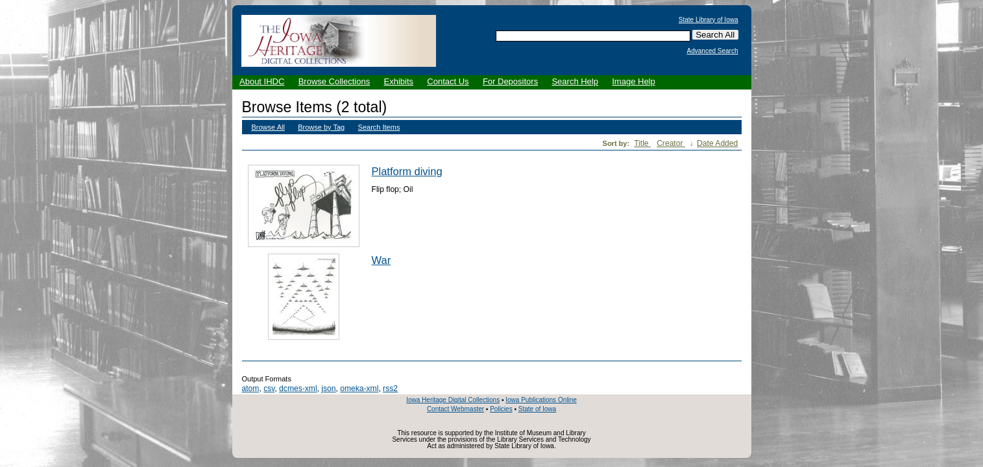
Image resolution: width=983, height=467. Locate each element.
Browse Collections (334, 81)
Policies (501, 409)
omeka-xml (359, 388)
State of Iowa (537, 409)
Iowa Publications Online (541, 399)
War (381, 260)
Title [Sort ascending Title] (642, 143)
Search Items (379, 127)
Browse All (268, 127)
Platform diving (407, 171)
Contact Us (447, 81)
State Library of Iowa (708, 20)
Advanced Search (712, 51)
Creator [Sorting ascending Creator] (671, 143)
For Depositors (510, 81)
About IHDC (261, 81)
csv (268, 388)
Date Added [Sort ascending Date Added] (717, 143)
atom (251, 388)
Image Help (633, 81)
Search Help (575, 81)
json (328, 388)
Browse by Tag (321, 127)
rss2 (390, 388)
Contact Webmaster (455, 409)
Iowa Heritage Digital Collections (453, 399)
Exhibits (398, 81)
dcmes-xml (298, 388)
